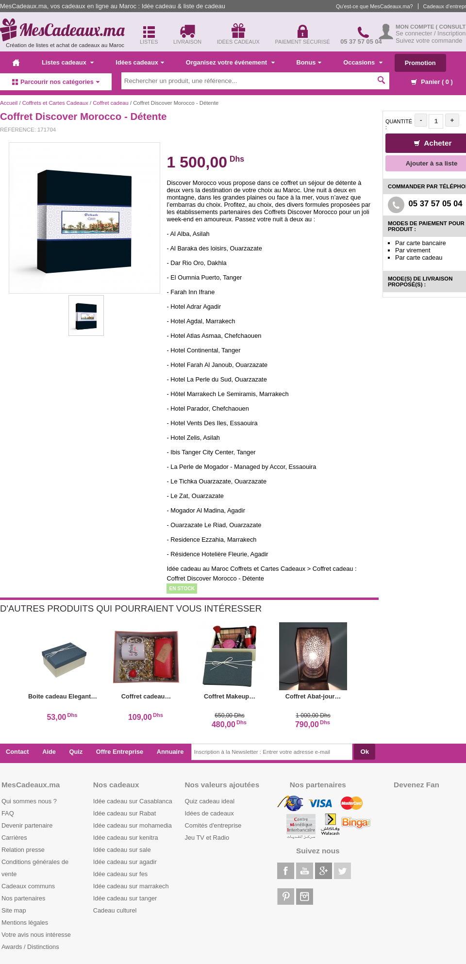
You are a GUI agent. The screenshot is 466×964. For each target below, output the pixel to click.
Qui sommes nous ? (29, 801)
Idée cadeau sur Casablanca (132, 801)
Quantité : (398, 124)
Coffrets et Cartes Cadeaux (55, 103)
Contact (17, 751)
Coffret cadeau (111, 103)
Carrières (14, 837)
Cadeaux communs (28, 886)
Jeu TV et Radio (207, 837)
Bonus (309, 62)
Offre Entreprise (119, 751)
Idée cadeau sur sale (122, 849)
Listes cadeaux (68, 62)
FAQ (7, 813)
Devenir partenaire (26, 825)
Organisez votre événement (230, 62)
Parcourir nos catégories (56, 81)
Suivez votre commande (429, 40)
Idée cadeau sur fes (120, 874)
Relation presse (23, 849)
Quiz (76, 751)
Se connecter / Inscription (431, 33)
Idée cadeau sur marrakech (131, 886)
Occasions (362, 62)
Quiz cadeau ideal (209, 801)
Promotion (420, 62)
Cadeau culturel (115, 910)
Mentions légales (24, 922)
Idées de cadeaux (209, 813)
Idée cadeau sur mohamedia (132, 825)
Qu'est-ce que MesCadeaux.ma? (374, 6)
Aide (49, 751)
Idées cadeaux (140, 62)
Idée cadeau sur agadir (125, 861)
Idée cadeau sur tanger (125, 898)
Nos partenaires (23, 898)
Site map (13, 910)
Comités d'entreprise (213, 825)
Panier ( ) (432, 81)
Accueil (8, 103)
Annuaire (170, 751)
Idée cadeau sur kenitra (125, 837)
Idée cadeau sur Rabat (124, 813)
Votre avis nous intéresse (36, 934)
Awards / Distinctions (30, 946)
